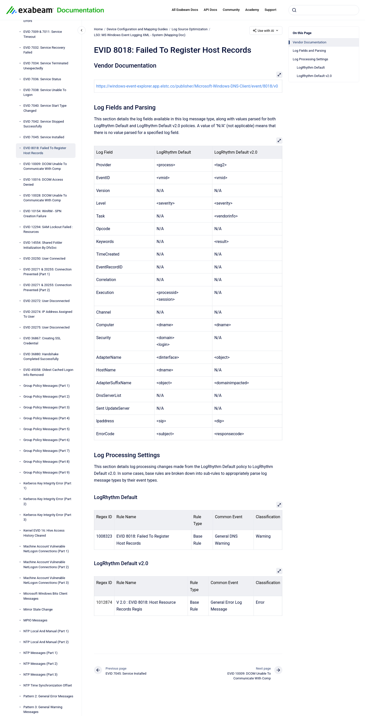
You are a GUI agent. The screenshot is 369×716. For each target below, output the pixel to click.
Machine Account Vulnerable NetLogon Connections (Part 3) (46, 580)
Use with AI (266, 31)
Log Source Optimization (189, 29)
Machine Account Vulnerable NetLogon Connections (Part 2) (46, 564)
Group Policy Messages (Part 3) (46, 407)
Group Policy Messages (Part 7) (46, 451)
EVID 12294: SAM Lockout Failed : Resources (48, 229)
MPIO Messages (35, 620)
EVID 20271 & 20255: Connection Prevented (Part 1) (47, 271)
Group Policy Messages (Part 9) (46, 472)
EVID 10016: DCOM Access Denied (43, 182)
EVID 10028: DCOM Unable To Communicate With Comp (45, 198)
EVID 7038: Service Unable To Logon (44, 92)
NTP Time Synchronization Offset (47, 685)
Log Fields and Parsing (309, 50)
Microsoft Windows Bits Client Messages (45, 596)
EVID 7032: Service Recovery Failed (44, 50)
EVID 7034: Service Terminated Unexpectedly (45, 65)
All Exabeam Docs (185, 10)
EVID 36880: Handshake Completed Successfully (41, 356)
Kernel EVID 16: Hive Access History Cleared (44, 533)
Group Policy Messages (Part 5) (46, 429)
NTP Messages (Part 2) (40, 664)
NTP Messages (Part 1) (40, 653)
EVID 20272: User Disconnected (46, 301)
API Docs (210, 10)
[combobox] (324, 10)
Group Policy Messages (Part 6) (46, 440)
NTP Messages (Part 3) (40, 674)
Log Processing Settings (310, 59)
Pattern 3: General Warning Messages (42, 709)
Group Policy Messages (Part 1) (46, 386)
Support (270, 10)
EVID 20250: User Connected (44, 258)
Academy (252, 10)
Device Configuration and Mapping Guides (137, 29)
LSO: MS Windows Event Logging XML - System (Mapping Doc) (139, 35)
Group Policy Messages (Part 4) (46, 418)
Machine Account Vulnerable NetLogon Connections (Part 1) (46, 548)
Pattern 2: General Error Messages (48, 696)
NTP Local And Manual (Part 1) (46, 631)
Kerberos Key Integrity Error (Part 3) (47, 517)
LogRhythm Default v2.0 (314, 76)
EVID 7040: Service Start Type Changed (45, 108)
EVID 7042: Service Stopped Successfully (43, 124)
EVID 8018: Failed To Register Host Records (44, 150)
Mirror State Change (38, 609)
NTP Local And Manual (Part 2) (46, 642)
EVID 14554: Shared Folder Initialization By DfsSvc (42, 245)
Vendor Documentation (309, 42)
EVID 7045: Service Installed (43, 137)
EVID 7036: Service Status (42, 79)
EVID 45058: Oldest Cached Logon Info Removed (48, 372)
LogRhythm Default (311, 67)
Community (231, 10)
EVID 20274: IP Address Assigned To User (47, 314)
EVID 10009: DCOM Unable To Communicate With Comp (45, 166)
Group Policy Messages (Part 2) (46, 396)
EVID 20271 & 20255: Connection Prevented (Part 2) (47, 287)
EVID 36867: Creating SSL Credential (42, 340)
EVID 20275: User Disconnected (46, 327)
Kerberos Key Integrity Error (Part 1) (47, 485)
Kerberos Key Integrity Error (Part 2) (47, 501)
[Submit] (294, 10)
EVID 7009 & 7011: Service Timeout (42, 34)
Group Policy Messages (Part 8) (46, 461)
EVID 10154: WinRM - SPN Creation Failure (42, 213)
